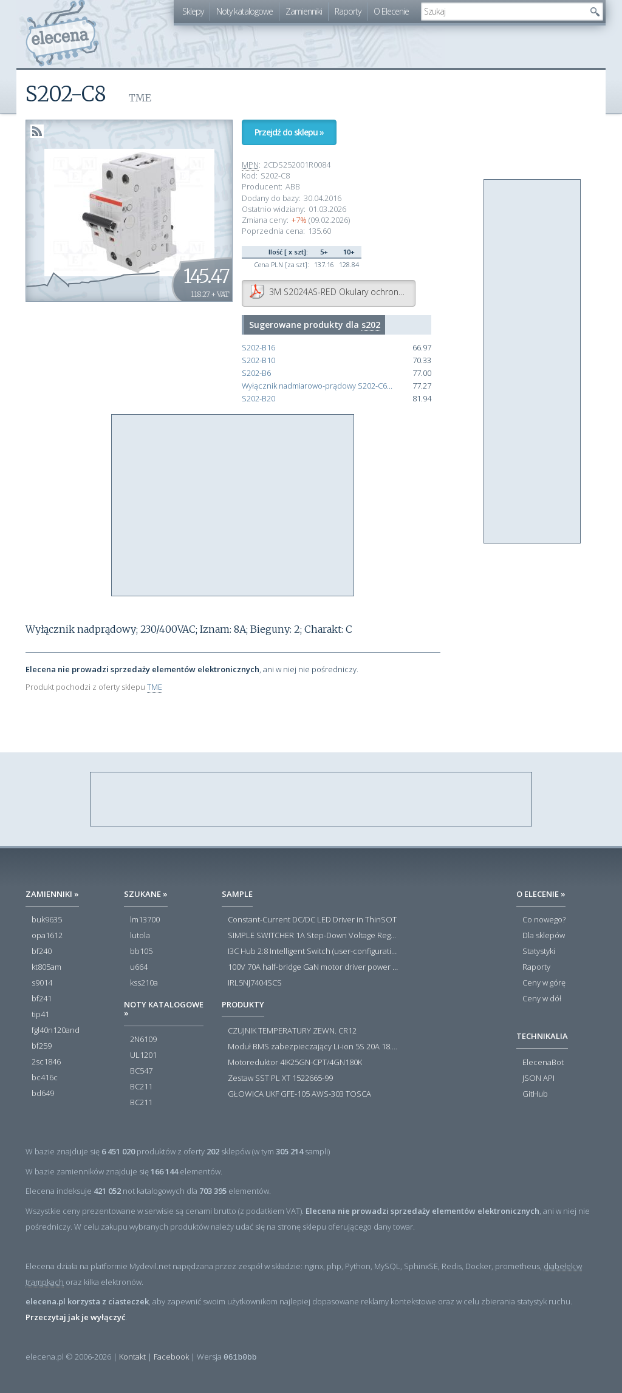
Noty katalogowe (244, 11)
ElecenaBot (543, 1063)
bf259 (42, 1046)
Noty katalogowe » (163, 1008)
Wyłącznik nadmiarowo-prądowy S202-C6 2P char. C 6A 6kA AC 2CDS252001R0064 (317, 386)
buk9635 (47, 920)
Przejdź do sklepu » (289, 132)
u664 (139, 967)
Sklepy (192, 11)
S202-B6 (256, 373)
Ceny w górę (544, 983)
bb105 (141, 951)
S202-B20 (258, 398)
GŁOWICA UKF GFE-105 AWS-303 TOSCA (299, 1094)
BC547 (141, 1071)
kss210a (144, 983)
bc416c (45, 1078)
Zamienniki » (52, 893)
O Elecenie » (541, 893)
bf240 (42, 951)
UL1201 (143, 1055)
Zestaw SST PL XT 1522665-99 (280, 1078)
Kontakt (132, 1356)
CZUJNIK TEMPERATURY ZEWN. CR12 (292, 1031)
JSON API (538, 1078)
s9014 (42, 983)
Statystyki (538, 951)
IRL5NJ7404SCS (255, 983)
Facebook (171, 1356)
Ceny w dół (541, 999)
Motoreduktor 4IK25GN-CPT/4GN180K (295, 1063)
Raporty (348, 11)
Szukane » (146, 893)
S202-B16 (258, 347)
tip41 (40, 1015)
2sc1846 (46, 1062)
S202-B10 (258, 360)
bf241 (42, 999)
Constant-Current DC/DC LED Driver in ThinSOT (312, 920)
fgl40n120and (56, 1030)
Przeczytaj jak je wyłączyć (75, 1317)
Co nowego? (544, 920)
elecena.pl (62, 33)
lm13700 (145, 920)
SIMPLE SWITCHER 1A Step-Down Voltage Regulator (314, 936)
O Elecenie (391, 11)
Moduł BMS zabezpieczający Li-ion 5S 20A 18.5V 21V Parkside (314, 1047)
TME (154, 686)
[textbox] (503, 11)
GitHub (535, 1094)
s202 (370, 324)
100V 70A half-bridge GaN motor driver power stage (314, 967)
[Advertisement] (233, 506)
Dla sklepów (543, 936)
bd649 (43, 1093)
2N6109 (143, 1039)
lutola (140, 936)
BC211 (141, 1087)
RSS (37, 131)
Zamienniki (303, 11)
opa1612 (47, 936)
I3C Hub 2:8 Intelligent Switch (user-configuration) (314, 951)
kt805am (46, 967)
